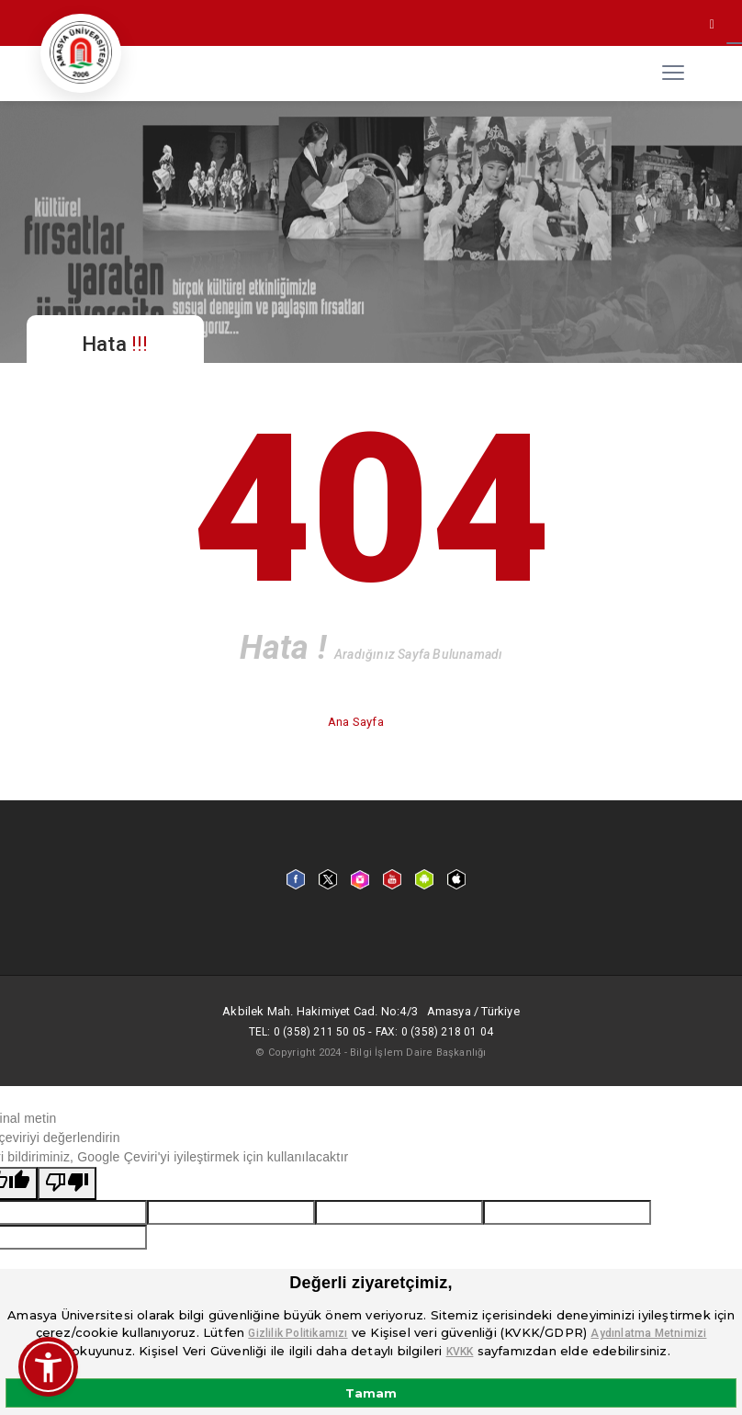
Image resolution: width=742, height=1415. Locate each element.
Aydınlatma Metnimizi (648, 1333)
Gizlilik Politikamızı (297, 1333)
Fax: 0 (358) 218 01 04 (434, 1031)
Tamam (371, 1393)
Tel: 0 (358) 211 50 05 (307, 1031)
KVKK (460, 1351)
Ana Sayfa (357, 722)
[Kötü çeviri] (67, 1183)
